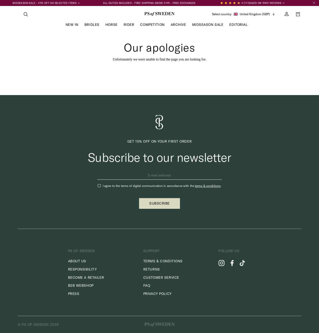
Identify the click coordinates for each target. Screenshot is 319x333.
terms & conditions (208, 186)
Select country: (222, 14)
